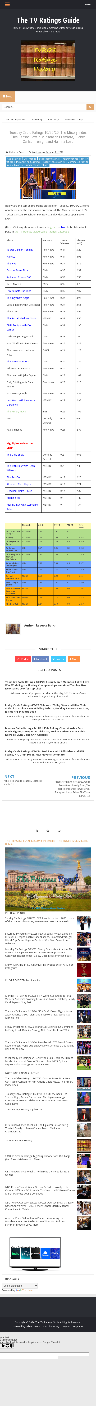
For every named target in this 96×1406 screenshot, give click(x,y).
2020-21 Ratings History (18, 1140)
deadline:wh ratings (49, 158)
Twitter (58, 659)
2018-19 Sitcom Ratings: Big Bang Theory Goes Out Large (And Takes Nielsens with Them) (37, 1157)
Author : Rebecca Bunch (40, 625)
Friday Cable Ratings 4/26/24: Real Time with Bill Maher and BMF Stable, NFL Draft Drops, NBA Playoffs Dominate (44, 753)
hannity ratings (70, 158)
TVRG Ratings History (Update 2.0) (24, 1109)
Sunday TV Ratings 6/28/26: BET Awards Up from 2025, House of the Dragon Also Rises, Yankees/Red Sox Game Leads (40, 919)
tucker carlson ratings (37, 164)
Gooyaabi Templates (71, 1326)
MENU (88, 4)
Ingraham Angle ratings (28, 161)
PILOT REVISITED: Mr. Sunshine (22, 980)
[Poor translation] (9, 1346)
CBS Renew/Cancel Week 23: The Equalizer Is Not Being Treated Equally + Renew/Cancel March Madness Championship (36, 1128)
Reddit (23, 659)
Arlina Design (33, 1326)
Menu (7, 96)
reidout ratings (15, 164)
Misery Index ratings (54, 161)
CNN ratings (30, 158)
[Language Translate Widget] (20, 1286)
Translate (24, 1290)
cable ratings (14, 158)
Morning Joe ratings (78, 161)
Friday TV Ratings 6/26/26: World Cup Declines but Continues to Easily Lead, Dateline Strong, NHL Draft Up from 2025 (39, 1028)
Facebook (40, 659)
